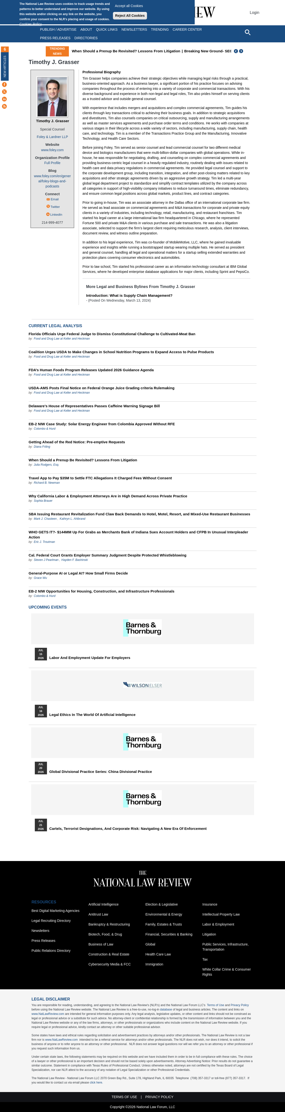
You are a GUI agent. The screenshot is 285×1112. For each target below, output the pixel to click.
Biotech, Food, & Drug (105, 934)
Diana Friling (42, 446)
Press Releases (43, 941)
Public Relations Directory (51, 951)
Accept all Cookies (129, 6)
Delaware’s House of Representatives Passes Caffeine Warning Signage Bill (94, 406)
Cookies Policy (30, 24)
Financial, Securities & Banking (169, 934)
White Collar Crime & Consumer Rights (226, 971)
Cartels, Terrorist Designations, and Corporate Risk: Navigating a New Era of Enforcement (128, 829)
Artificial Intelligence (104, 904)
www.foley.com (52, 150)
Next (241, 51)
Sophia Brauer (43, 500)
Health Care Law (158, 954)
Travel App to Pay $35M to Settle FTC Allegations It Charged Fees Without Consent (100, 478)
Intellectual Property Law (221, 914)
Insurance (209, 904)
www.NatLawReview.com (48, 1014)
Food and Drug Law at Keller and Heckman (62, 338)
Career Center (187, 29)
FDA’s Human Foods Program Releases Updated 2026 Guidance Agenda (91, 370)
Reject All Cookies (130, 16)
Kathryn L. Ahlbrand (72, 518)
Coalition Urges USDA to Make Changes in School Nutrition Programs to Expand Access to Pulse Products (121, 352)
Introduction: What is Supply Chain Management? (129, 295)
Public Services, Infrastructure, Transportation (225, 946)
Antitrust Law (98, 914)
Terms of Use (215, 1005)
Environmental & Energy (164, 914)
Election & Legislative (162, 904)
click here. (96, 1082)
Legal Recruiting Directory (51, 921)
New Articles (5, 66)
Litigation (209, 934)
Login (254, 12)
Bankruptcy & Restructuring (109, 924)
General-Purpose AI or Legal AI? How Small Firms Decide (78, 573)
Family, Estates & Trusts (164, 924)
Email (55, 199)
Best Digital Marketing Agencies (56, 911)
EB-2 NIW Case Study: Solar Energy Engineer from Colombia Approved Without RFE (102, 424)
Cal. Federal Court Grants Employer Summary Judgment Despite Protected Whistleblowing (107, 555)
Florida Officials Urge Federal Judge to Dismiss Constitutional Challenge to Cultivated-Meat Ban (112, 334)
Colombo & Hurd (44, 428)
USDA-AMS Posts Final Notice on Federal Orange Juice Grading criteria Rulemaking (102, 388)
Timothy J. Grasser (52, 121)
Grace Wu (40, 578)
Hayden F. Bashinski (74, 560)
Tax (205, 959)
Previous (236, 51)
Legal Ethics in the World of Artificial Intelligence (92, 715)
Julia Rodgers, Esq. (46, 464)
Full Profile (52, 163)
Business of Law (101, 944)
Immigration (154, 964)
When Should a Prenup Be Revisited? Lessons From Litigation (161, 51)
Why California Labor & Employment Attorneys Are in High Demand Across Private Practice (108, 496)
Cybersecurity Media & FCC (110, 964)
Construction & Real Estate (109, 954)
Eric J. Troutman (44, 542)
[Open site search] (247, 32)
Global (150, 944)
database (166, 1009)
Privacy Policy (240, 1005)
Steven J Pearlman (46, 560)
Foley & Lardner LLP (52, 137)
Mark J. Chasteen (45, 518)
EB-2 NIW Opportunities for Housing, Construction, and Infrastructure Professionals (102, 591)
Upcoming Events (48, 607)
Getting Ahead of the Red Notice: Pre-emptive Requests (77, 442)
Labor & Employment (218, 924)
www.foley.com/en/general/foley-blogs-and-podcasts (52, 181)
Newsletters (134, 29)
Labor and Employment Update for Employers (89, 658)
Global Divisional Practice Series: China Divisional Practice (100, 772)
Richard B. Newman (47, 482)
